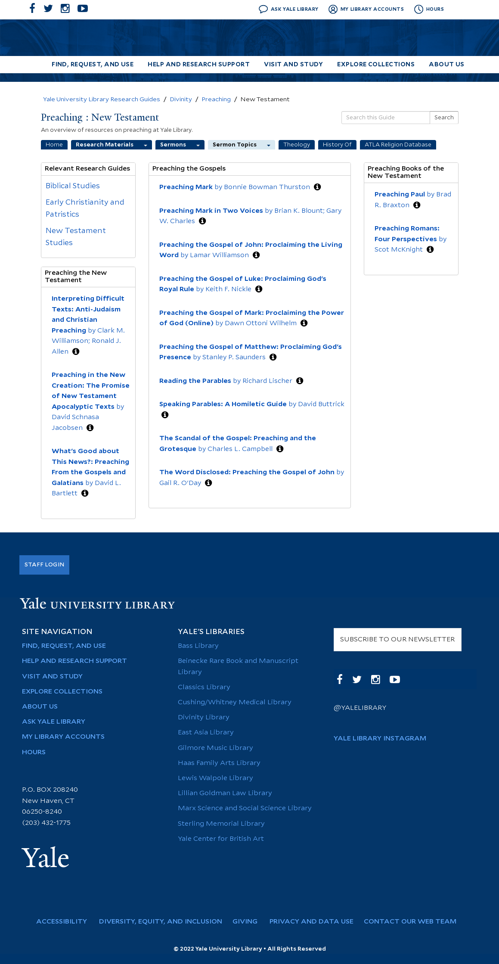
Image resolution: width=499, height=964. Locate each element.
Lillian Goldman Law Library (225, 793)
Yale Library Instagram (380, 738)
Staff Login (44, 564)
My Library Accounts (63, 737)
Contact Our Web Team (413, 921)
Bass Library (198, 646)
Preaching (216, 100)
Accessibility (66, 921)
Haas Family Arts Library (219, 763)
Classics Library (204, 687)
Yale (45, 858)
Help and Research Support (199, 65)
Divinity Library (203, 717)
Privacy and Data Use (315, 921)
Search (444, 117)
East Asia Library (206, 732)
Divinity (181, 100)
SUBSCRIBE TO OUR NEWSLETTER (397, 639)
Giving (249, 921)
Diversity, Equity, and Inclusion (164, 921)
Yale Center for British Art (221, 839)
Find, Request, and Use (92, 65)
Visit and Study (293, 65)
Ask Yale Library (53, 721)
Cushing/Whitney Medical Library (234, 702)
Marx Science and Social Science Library (245, 808)
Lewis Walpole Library (215, 778)
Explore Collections (376, 65)
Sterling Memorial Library (221, 824)
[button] (75, 352)
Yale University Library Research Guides (101, 100)
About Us (447, 65)
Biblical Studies (73, 186)
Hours (34, 752)
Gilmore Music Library (215, 748)
